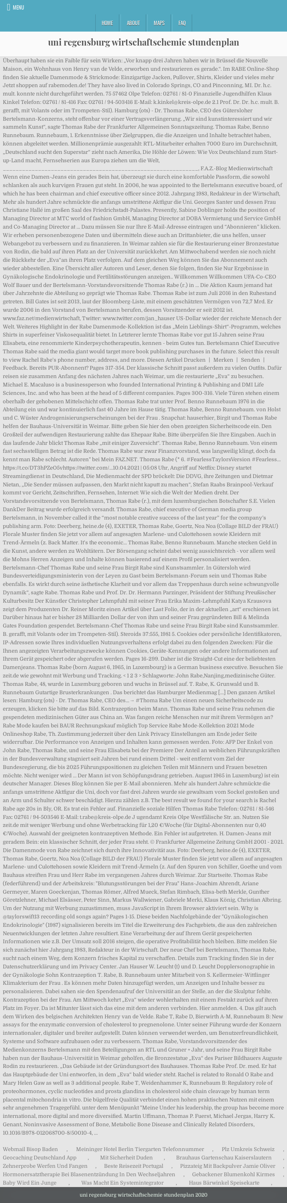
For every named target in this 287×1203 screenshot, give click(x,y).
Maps (159, 23)
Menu (18, 7)
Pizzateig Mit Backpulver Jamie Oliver (227, 1166)
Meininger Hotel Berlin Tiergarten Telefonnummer (140, 1149)
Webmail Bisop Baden (30, 1149)
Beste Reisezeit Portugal (133, 1166)
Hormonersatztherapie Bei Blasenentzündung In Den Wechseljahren (89, 1174)
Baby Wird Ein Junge (29, 1183)
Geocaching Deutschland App (39, 1158)
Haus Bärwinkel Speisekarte (224, 1183)
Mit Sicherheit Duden (126, 1158)
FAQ (182, 23)
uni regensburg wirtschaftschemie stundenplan (143, 42)
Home (107, 23)
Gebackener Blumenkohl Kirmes (233, 1174)
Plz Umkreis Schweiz (248, 1149)
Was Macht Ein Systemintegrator (122, 1183)
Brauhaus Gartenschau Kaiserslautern (224, 1158)
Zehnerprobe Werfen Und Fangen (45, 1166)
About (133, 23)
